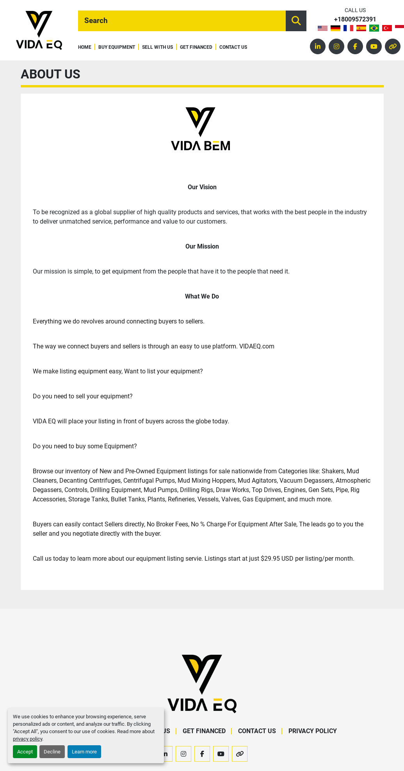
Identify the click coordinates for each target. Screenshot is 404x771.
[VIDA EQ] (201, 683)
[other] (392, 46)
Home (84, 47)
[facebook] (355, 46)
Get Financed (196, 47)
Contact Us (233, 47)
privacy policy (27, 739)
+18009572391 (355, 19)
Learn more (84, 752)
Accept (25, 752)
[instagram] (336, 46)
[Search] (182, 21)
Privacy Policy (312, 731)
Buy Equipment (116, 47)
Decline (52, 752)
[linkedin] (318, 46)
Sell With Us (157, 47)
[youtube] (374, 46)
